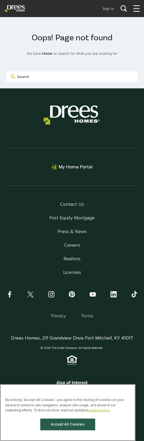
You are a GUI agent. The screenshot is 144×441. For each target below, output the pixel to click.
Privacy (58, 316)
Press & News (72, 231)
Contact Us (72, 204)
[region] (67, 412)
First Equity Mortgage (72, 218)
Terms (87, 316)
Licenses (72, 272)
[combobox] (72, 76)
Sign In (108, 8)
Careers (72, 245)
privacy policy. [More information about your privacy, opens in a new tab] (99, 410)
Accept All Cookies (68, 424)
